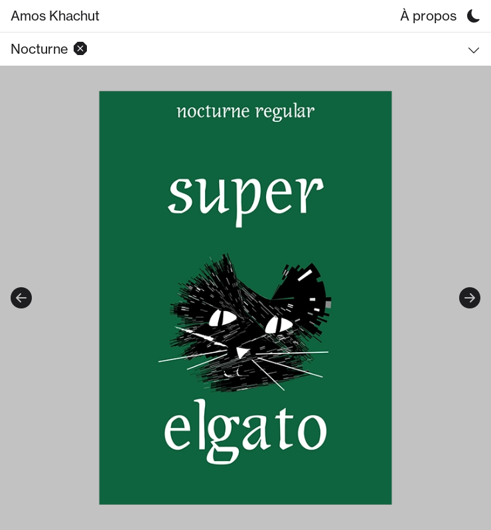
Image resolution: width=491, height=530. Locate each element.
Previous (21, 297)
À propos (428, 15)
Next (469, 297)
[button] (472, 49)
